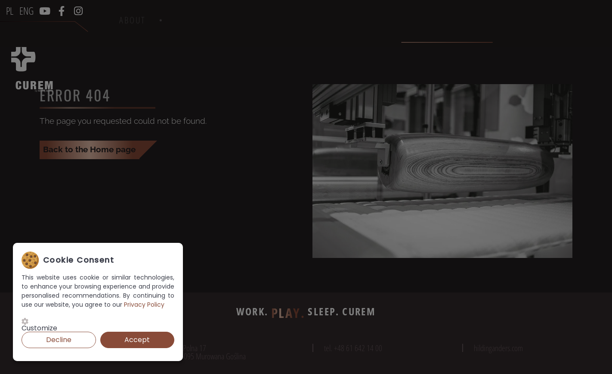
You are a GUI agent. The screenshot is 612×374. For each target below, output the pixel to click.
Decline (58, 340)
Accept (137, 340)
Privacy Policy (144, 304)
